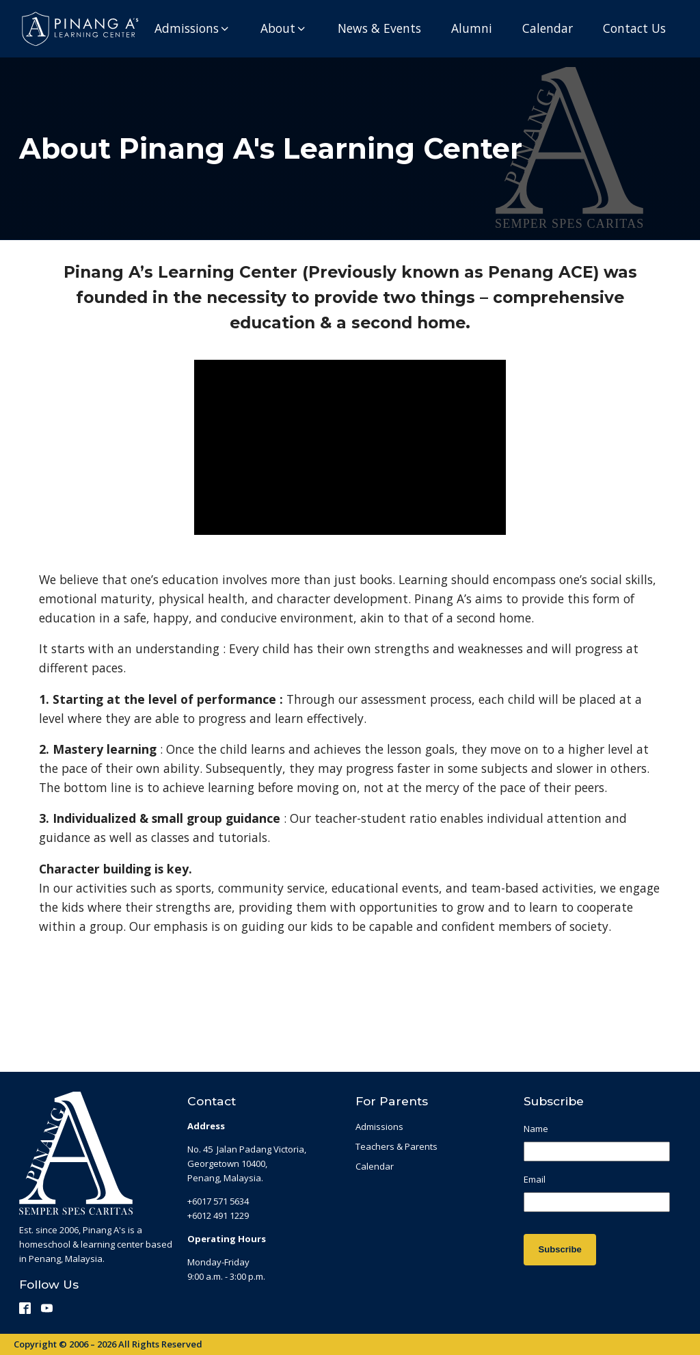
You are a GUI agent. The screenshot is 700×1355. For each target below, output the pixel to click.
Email (535, 1179)
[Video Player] (349, 447)
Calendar (374, 1166)
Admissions (379, 1126)
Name (536, 1129)
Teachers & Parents (396, 1146)
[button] (192, 29)
